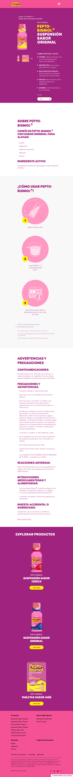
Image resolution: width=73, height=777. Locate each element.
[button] (44, 99)
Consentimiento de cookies (62, 775)
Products (28, 17)
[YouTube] (58, 771)
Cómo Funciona (41, 721)
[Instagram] (54, 771)
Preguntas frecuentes (44, 740)
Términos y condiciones (18, 754)
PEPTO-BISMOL (42, 22)
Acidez (13, 743)
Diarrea (13, 749)
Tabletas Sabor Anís (17, 730)
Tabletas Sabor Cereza (18, 733)
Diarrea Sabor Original (18, 724)
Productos (15, 715)
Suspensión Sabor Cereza (19, 721)
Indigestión (14, 746)
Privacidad (31, 754)
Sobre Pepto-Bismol (44, 715)
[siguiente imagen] (31, 58)
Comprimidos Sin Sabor (18, 735)
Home (21, 17)
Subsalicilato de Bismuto (44, 719)
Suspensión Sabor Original (19, 719)
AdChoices (41, 755)
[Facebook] (51, 771)
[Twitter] (61, 771)
